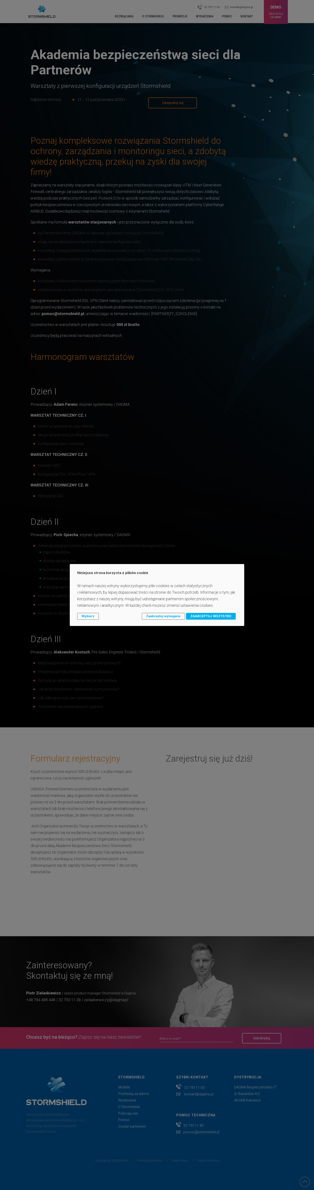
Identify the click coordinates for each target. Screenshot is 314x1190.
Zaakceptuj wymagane (163, 616)
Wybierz (88, 616)
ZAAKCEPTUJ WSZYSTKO (210, 616)
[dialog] (157, 595)
